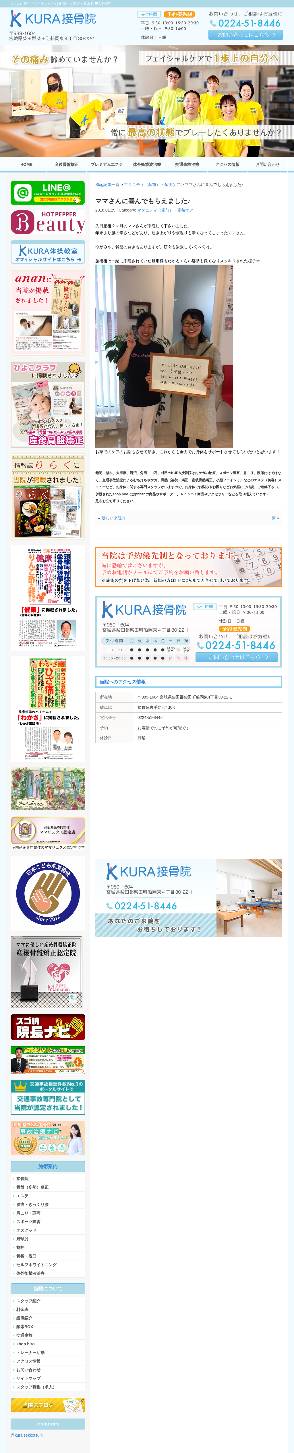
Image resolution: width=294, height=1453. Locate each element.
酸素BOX (24, 1326)
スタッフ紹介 (28, 1301)
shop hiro (25, 1344)
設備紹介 (24, 1318)
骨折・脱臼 (26, 1256)
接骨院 (22, 1178)
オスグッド (26, 1230)
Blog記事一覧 (107, 184)
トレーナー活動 (30, 1352)
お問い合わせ (28, 1369)
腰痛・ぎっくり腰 (32, 1204)
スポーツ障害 (28, 1221)
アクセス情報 (28, 1361)
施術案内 (48, 1166)
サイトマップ (28, 1378)
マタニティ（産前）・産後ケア (152, 184)
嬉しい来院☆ (114, 518)
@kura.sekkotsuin (26, 1435)
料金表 (22, 1309)
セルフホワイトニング (36, 1264)
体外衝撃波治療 (30, 1273)
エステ (22, 1196)
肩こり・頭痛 (28, 1213)
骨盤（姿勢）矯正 (32, 1187)
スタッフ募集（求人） (36, 1387)
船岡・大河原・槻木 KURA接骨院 (85, 4)
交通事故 (24, 1335)
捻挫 (20, 1247)
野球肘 (22, 1239)
